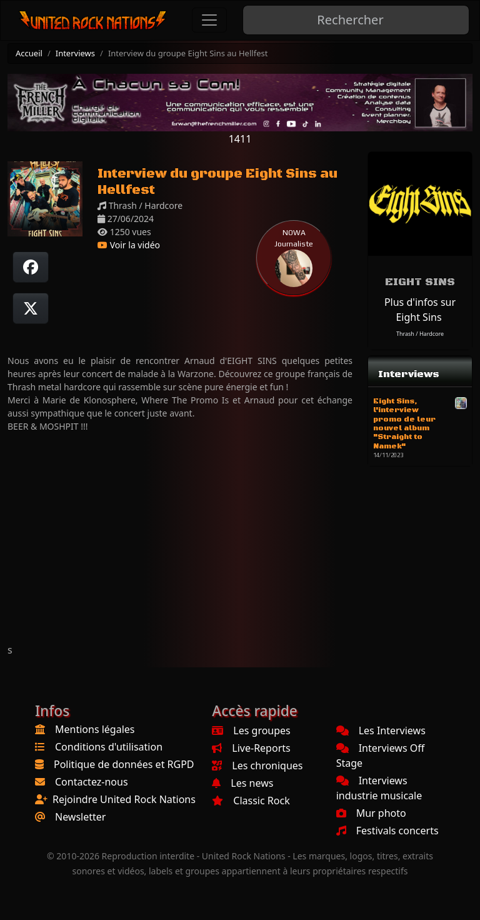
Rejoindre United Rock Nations (124, 799)
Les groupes (251, 730)
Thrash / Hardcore (420, 334)
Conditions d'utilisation (108, 747)
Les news (242, 783)
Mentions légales (95, 729)
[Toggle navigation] (209, 20)
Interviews (75, 53)
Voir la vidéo (129, 245)
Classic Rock (250, 800)
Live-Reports (251, 748)
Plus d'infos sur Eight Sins (420, 309)
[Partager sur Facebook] (30, 267)
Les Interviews (381, 730)
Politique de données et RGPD (124, 764)
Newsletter (80, 817)
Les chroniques (257, 765)
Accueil (29, 53)
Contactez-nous (91, 782)
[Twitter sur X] (30, 308)
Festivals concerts (387, 830)
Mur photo (371, 813)
